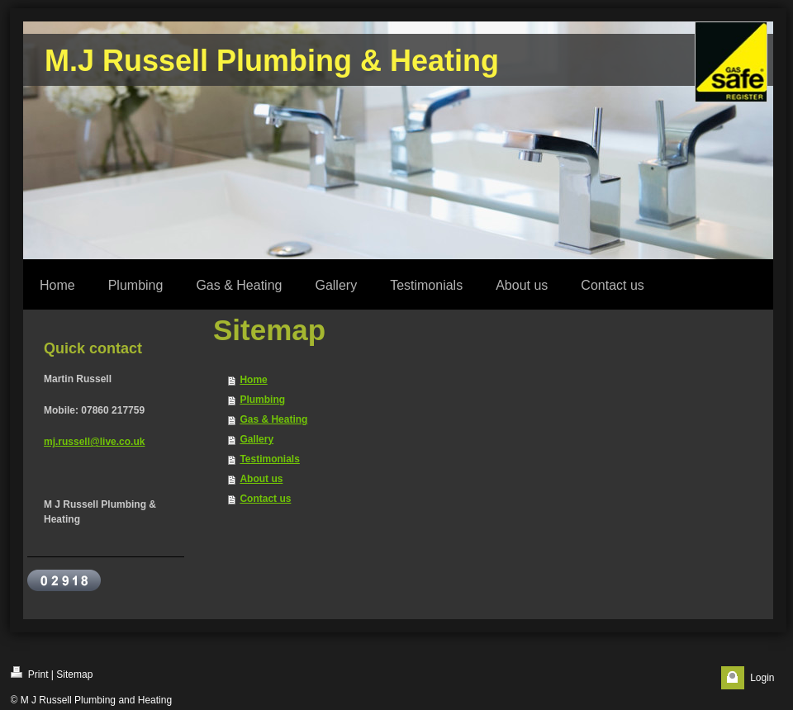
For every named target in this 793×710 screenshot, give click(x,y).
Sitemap (74, 674)
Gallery (256, 439)
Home (253, 380)
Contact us (265, 498)
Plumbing (262, 399)
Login (762, 678)
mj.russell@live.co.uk (94, 441)
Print (30, 673)
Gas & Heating (273, 419)
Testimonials (269, 459)
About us (261, 479)
